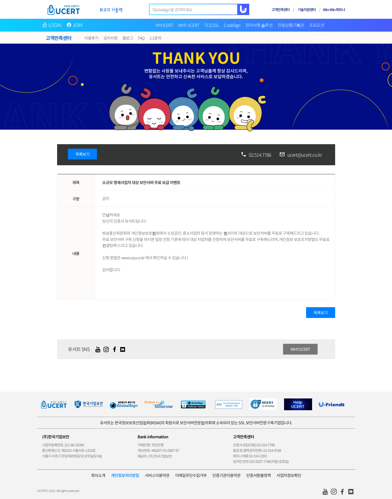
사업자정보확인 (289, 475)
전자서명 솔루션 (259, 25)
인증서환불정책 (258, 475)
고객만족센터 (281, 9)
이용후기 (91, 38)
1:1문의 (155, 38)
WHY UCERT (188, 25)
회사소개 (98, 475)
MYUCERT (164, 25)
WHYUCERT (300, 349)
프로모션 (316, 25)
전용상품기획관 (291, 25)
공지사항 (110, 38)
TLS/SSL (211, 25)
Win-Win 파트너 (334, 9)
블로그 (127, 38)
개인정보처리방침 (125, 475)
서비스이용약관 (157, 475)
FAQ (141, 38)
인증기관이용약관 (226, 475)
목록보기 (82, 154)
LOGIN (54, 24)
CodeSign (232, 25)
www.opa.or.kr (133, 258)
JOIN (78, 24)
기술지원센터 (307, 9)
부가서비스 (318, 37)
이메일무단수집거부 (191, 475)
